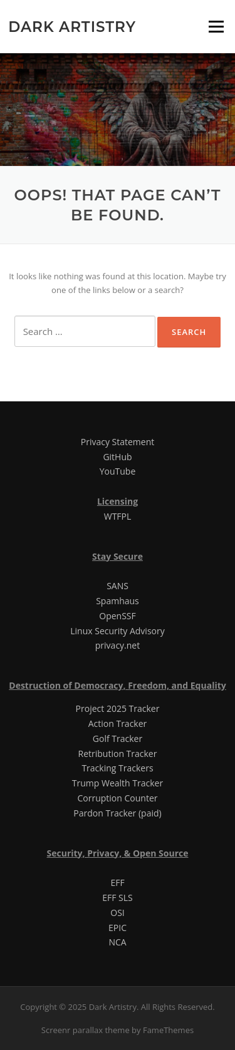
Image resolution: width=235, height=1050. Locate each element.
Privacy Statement (118, 442)
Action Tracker (117, 723)
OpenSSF (117, 616)
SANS (117, 586)
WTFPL (118, 516)
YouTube (118, 471)
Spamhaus (117, 601)
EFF (117, 882)
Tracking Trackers (117, 768)
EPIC (117, 928)
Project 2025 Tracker (118, 708)
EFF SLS (117, 897)
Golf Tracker (117, 738)
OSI (117, 913)
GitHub (117, 457)
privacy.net (117, 645)
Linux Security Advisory (117, 631)
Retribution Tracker (117, 753)
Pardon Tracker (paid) (117, 813)
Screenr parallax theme (85, 1030)
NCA (117, 942)
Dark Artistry (72, 26)
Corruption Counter (118, 798)
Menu (216, 26)
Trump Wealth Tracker (117, 783)
